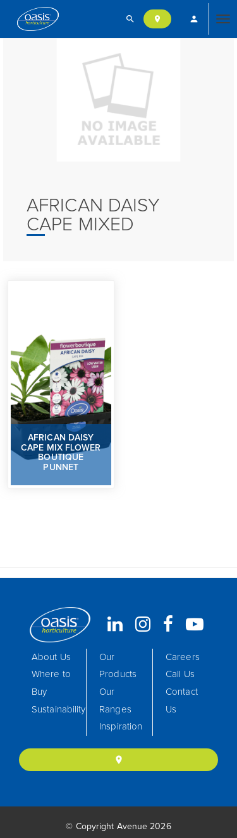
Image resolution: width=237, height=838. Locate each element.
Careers (183, 657)
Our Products (118, 666)
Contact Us (182, 700)
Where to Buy (51, 683)
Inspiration (120, 726)
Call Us (180, 674)
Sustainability (58, 709)
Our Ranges (115, 700)
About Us (51, 657)
